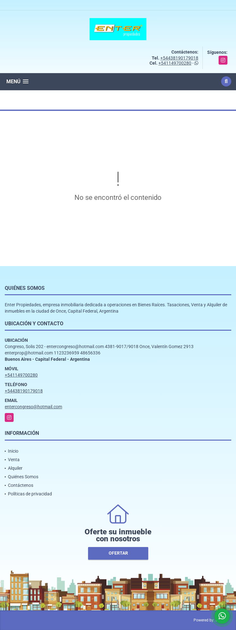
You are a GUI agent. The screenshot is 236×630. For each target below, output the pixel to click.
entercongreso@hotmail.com (33, 406)
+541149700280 (174, 63)
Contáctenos (20, 485)
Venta (14, 459)
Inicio (13, 451)
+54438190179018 (179, 57)
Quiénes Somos (23, 476)
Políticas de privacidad (30, 493)
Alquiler (15, 468)
